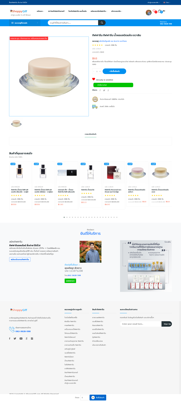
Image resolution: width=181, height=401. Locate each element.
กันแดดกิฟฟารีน (97, 324)
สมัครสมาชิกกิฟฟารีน (99, 11)
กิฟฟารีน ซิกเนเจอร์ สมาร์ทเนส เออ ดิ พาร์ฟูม (113, 191)
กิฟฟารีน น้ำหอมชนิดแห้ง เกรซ (160, 191)
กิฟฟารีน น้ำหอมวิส (88, 190)
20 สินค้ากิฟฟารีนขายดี (56, 11)
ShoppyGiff (31, 393)
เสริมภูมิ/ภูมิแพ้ (70, 348)
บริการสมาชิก (116, 11)
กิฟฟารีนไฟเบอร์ (70, 336)
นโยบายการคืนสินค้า (99, 344)
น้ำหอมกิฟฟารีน (70, 375)
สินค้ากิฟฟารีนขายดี (71, 371)
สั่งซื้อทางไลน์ (102, 85)
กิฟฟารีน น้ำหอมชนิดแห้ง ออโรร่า (137, 191)
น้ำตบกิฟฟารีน (69, 359)
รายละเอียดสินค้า (90, 134)
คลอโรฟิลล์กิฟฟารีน (99, 332)
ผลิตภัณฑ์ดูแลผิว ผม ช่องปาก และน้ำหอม (112, 41)
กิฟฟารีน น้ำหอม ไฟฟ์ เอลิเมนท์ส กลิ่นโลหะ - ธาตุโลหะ (43, 192)
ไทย (166, 2)
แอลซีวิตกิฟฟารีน (98, 328)
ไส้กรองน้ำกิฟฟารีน (71, 332)
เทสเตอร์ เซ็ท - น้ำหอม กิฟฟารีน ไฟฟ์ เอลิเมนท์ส (66, 191)
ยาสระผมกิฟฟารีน (98, 316)
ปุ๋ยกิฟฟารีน (96, 336)
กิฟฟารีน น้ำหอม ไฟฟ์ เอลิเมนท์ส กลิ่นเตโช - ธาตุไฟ (20, 191)
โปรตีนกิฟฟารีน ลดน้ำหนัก (77, 11)
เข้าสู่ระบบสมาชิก (154, 2)
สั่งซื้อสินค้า (97, 397)
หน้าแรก (40, 11)
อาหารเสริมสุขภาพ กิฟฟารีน (74, 340)
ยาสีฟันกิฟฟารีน (70, 367)
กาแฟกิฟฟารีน (69, 324)
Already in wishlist (102, 80)
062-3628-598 (166, 24)
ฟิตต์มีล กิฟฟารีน (70, 320)
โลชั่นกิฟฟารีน (69, 363)
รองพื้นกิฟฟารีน (70, 352)
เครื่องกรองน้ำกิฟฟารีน (72, 328)
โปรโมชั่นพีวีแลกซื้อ (71, 316)
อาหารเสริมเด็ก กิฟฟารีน (73, 344)
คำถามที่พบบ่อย (97, 340)
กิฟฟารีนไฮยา (69, 355)
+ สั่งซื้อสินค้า (114, 71)
